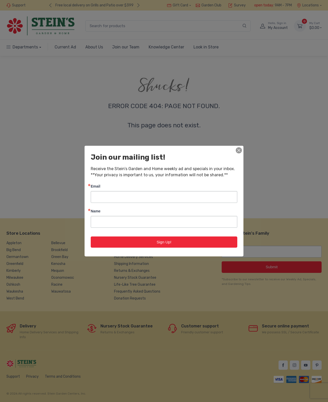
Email (95, 186)
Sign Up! (164, 242)
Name (95, 211)
